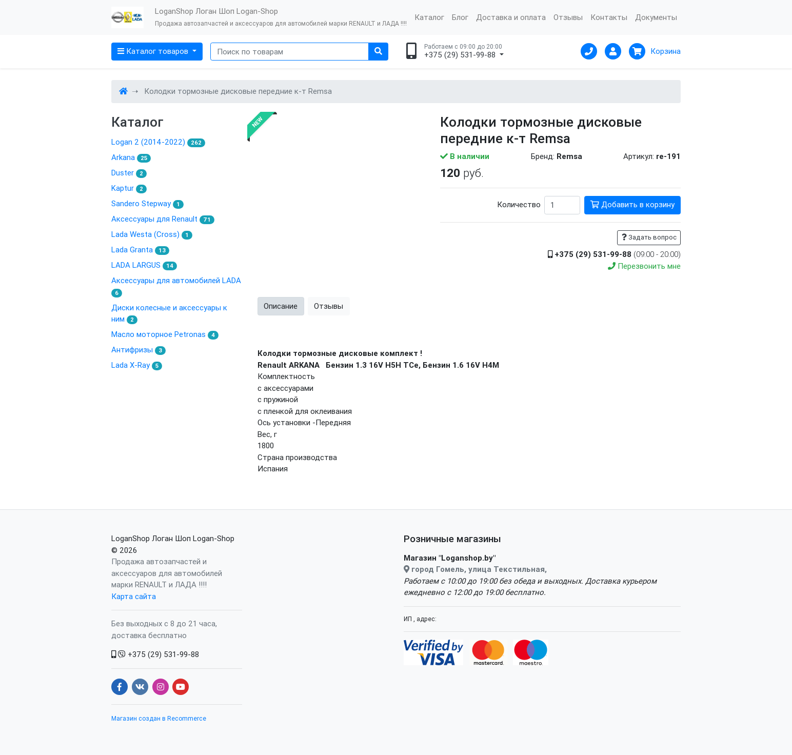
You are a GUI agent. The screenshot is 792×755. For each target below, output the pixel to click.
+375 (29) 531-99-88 (155, 654)
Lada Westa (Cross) (151, 234)
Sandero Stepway (147, 203)
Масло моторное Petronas (165, 334)
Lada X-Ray (136, 365)
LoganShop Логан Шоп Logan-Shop (172, 538)
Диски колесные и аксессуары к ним (169, 314)
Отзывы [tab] (328, 306)
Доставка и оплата (511, 17)
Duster (129, 173)
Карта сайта (133, 596)
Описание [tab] (281, 306)
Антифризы (138, 350)
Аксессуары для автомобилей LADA (176, 286)
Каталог (429, 17)
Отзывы (568, 17)
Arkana (131, 157)
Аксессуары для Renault (162, 219)
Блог (460, 17)
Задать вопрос (649, 237)
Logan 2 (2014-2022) (158, 142)
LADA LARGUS (144, 265)
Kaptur (129, 188)
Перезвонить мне (644, 266)
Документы (656, 17)
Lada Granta (140, 250)
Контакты (608, 17)
